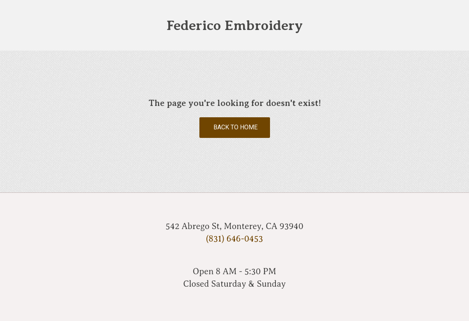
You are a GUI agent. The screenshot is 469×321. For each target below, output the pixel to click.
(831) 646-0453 (234, 238)
